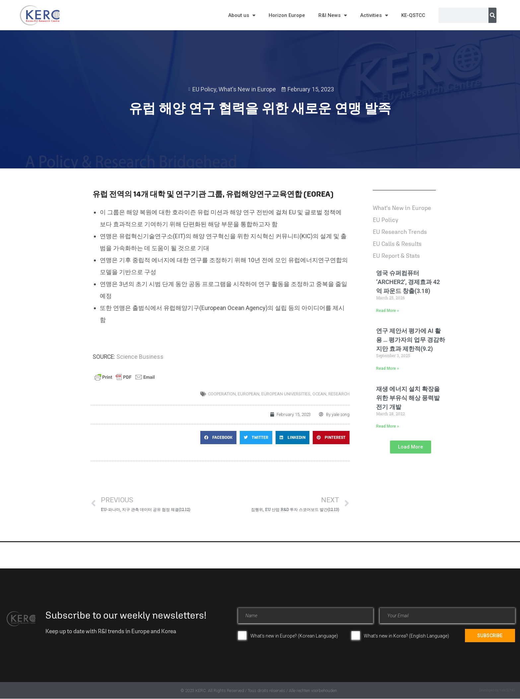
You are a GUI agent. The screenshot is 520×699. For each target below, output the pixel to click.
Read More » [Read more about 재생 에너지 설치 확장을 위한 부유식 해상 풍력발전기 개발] (387, 426)
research (339, 393)
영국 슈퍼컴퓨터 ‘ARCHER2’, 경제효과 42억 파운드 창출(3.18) (408, 281)
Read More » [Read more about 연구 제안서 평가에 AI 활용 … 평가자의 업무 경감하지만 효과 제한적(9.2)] (387, 368)
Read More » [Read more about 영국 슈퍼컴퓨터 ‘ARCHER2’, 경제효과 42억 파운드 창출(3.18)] (387, 310)
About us (241, 15)
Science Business (139, 356)
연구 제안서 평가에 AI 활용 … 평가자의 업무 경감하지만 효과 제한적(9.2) (410, 339)
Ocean (319, 393)
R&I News (332, 15)
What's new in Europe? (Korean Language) (294, 636)
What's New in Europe (247, 89)
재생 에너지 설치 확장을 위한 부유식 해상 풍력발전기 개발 (408, 397)
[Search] (492, 15)
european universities (285, 393)
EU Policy (204, 89)
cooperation (222, 393)
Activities (374, 15)
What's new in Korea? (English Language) (406, 636)
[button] (218, 437)
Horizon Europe (287, 15)
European (248, 393)
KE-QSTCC (413, 15)
